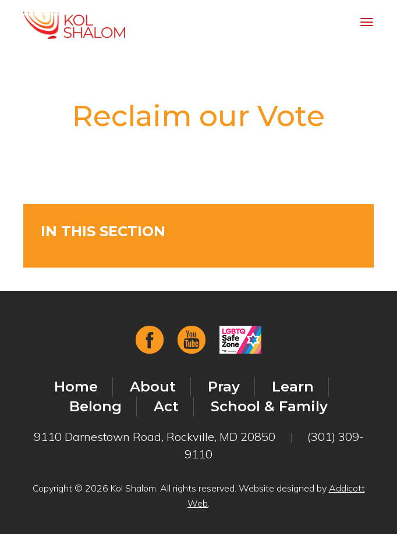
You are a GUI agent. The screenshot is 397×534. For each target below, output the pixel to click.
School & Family (269, 406)
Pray (224, 386)
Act (166, 406)
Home (76, 386)
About (153, 386)
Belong (95, 406)
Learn (293, 386)
